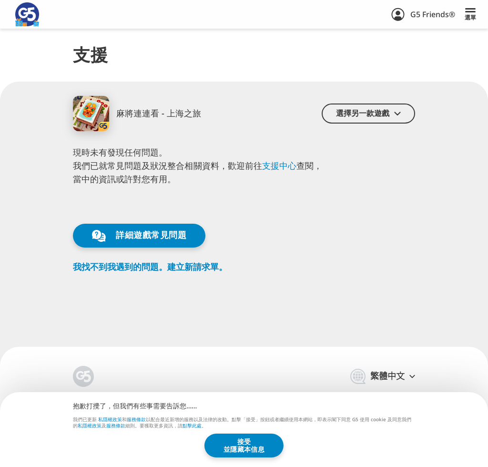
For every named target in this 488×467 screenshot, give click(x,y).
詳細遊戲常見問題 (139, 235)
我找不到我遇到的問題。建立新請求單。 (150, 267)
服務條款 (136, 418)
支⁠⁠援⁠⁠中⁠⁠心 (279, 165)
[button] (368, 114)
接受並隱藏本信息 (244, 445)
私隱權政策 (110, 418)
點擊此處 (192, 426)
